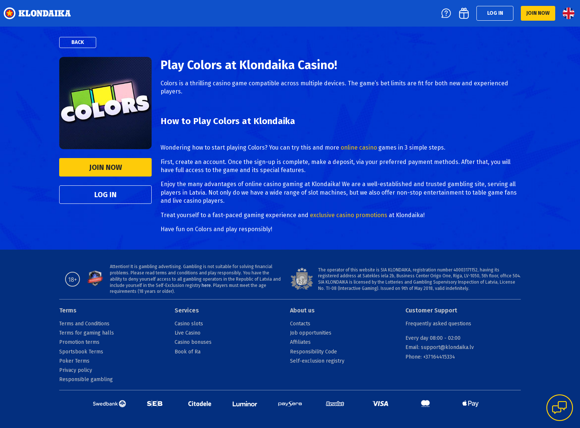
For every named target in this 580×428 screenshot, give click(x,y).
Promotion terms (79, 342)
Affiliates (300, 342)
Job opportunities (310, 333)
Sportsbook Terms (81, 352)
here (206, 285)
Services (187, 310)
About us (302, 310)
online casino (359, 147)
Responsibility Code (313, 352)
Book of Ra (187, 352)
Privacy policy (75, 370)
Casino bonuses (193, 342)
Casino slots (189, 324)
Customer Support (431, 310)
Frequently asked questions (438, 324)
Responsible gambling (86, 379)
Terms (68, 310)
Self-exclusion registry (317, 361)
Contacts (300, 324)
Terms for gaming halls (86, 333)
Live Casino (187, 333)
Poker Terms (74, 361)
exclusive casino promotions (348, 215)
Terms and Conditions (84, 324)
